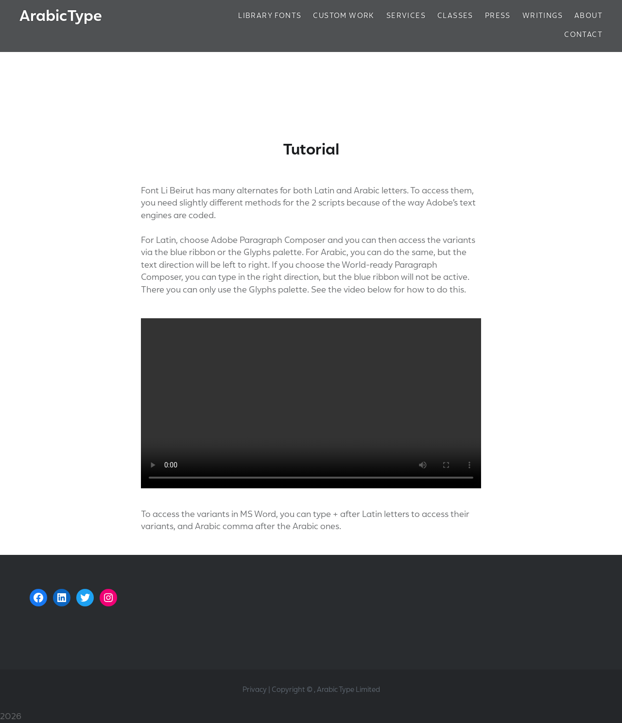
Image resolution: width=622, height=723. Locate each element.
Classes (455, 15)
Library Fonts (269, 15)
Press (498, 15)
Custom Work (343, 15)
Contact (583, 34)
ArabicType (60, 15)
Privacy (254, 689)
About (588, 15)
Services (406, 15)
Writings (542, 15)
